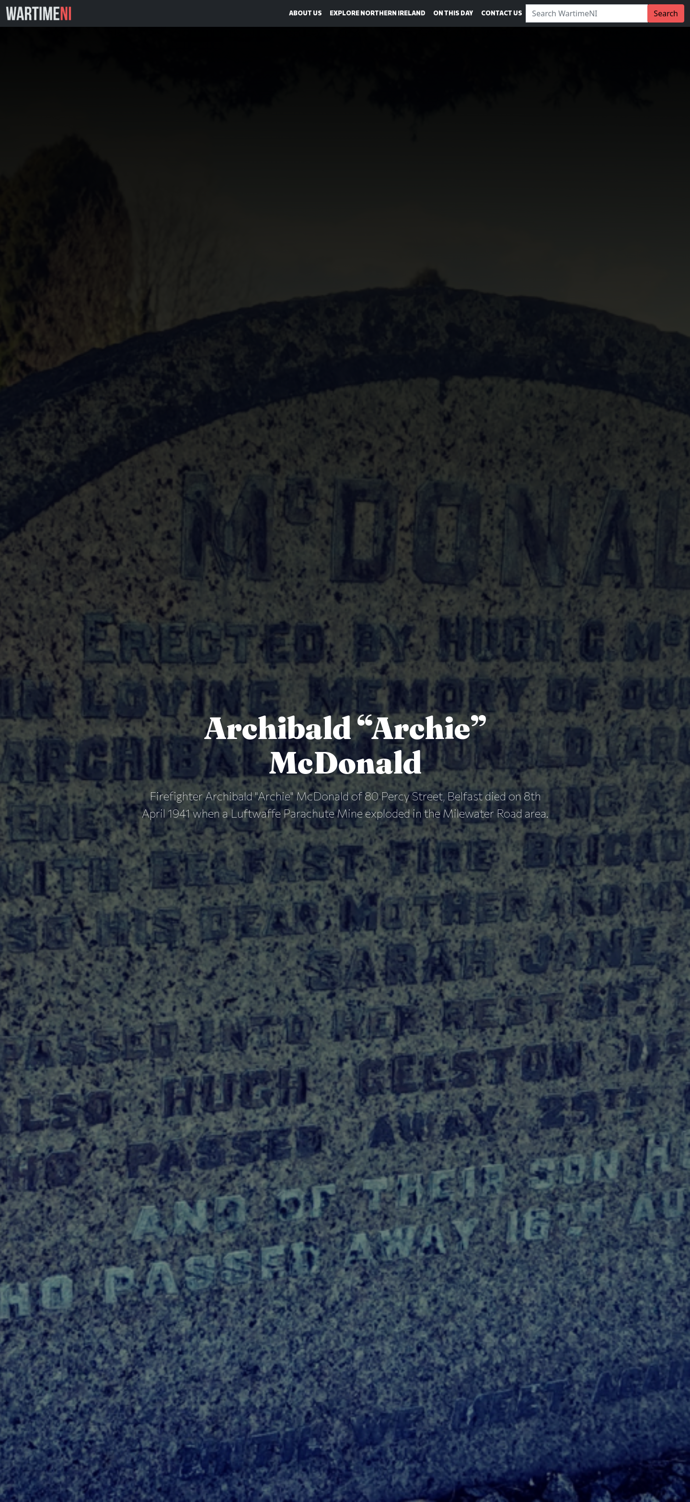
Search (666, 13)
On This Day (453, 13)
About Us (305, 13)
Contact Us (501, 13)
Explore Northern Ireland (378, 13)
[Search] (587, 13)
